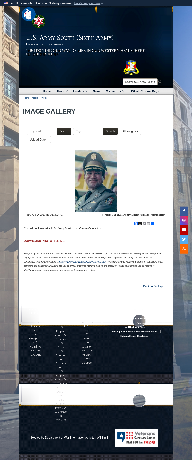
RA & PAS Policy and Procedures (134, 318)
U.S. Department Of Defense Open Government (61, 383)
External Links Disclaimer (134, 336)
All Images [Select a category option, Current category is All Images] (130, 131)
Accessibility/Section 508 (135, 314)
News (97, 91)
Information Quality (87, 342)
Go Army (87, 350)
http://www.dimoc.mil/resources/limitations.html (82, 261)
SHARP (35, 350)
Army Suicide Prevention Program (35, 330)
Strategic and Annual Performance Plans (134, 331)
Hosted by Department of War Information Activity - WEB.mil (69, 437)
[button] (89, 3)
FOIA (165, 323)
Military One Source (87, 358)
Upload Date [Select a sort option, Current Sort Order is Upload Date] (38, 139)
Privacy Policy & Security (115, 323)
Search (63, 131)
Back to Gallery (153, 286)
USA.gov (87, 322)
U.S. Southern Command (61, 359)
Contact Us (115, 91)
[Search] (140, 81)
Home (47, 91)
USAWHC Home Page (144, 91)
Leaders (80, 91)
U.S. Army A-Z (86, 330)
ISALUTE (35, 354)
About (62, 91)
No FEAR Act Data (135, 327)
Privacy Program (146, 323)
